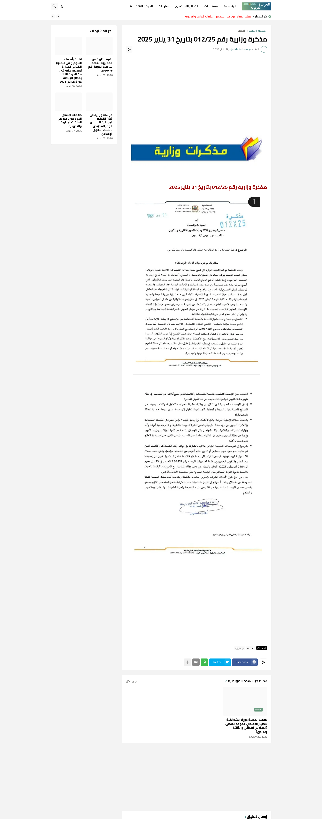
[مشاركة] (129, 49)
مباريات (164, 6)
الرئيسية (230, 6)
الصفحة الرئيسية (258, 31)
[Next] (53, 16)
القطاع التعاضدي (187, 6)
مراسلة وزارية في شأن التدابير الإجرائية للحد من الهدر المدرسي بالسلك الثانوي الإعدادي (101, 124)
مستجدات (211, 6)
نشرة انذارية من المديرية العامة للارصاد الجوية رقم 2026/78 (100, 64)
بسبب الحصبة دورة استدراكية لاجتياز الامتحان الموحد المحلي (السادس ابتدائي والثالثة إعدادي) (246, 726)
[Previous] (58, 16)
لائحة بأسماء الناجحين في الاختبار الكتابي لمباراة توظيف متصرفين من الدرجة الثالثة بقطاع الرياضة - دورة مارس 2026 (69, 70)
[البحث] (54, 6)
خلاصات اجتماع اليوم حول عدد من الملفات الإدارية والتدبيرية (217, 16)
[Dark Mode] (62, 6)
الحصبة (241, 31)
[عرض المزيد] (187, 662)
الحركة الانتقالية (141, 6)
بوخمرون (240, 648)
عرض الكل (132, 681)
